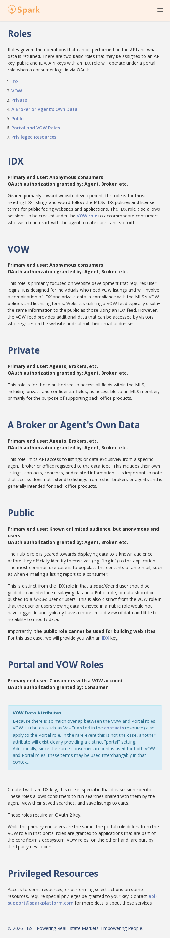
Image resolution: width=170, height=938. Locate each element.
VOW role (87, 216)
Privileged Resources (33, 137)
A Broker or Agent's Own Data (44, 109)
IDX (15, 81)
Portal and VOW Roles (35, 128)
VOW (16, 91)
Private (19, 100)
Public (18, 118)
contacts (114, 728)
